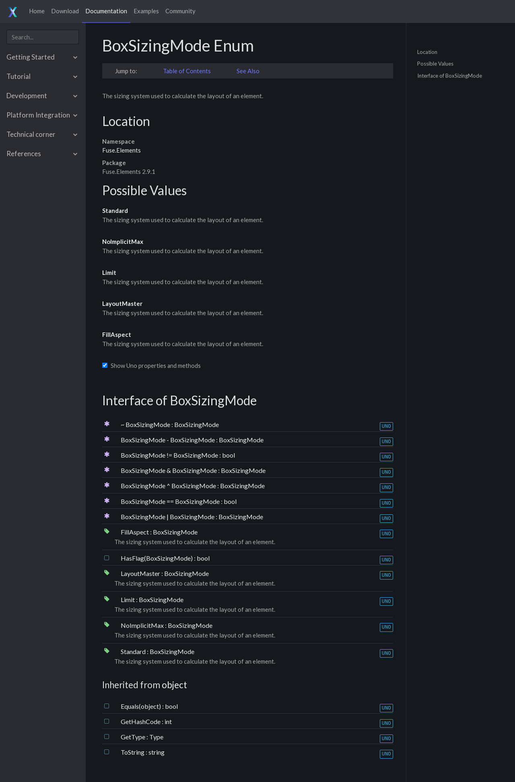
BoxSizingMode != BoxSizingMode (170, 455)
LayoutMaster (122, 303)
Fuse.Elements (121, 150)
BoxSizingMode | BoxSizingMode (168, 516)
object (174, 684)
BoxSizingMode (196, 424)
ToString (133, 752)
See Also (248, 70)
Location (427, 51)
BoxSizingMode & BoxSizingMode (169, 470)
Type (156, 737)
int (168, 721)
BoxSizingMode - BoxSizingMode (168, 440)
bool (228, 455)
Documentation (106, 10)
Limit (109, 272)
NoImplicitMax (122, 241)
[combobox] (42, 36)
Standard (115, 210)
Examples (146, 10)
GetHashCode (141, 721)
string (156, 752)
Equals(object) (141, 706)
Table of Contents (187, 70)
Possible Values (435, 63)
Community (180, 10)
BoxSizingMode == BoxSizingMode (171, 501)
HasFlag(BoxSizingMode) (157, 558)
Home (37, 10)
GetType (133, 737)
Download (65, 10)
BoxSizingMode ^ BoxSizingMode (169, 485)
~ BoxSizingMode (146, 424)
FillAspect (116, 334)
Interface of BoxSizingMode (449, 75)
